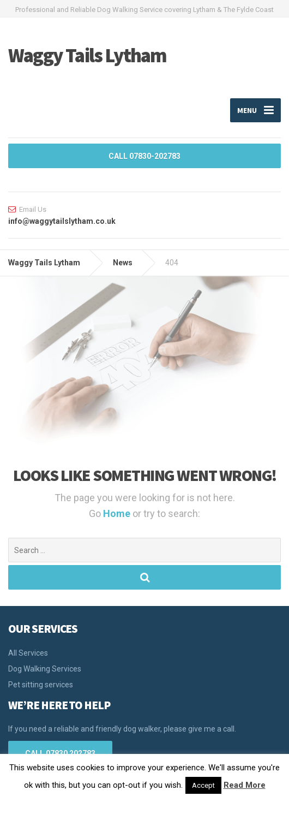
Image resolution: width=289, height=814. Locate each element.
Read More (245, 785)
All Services (28, 653)
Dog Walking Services (44, 668)
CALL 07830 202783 (60, 753)
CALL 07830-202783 (144, 156)
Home (118, 513)
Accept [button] (203, 785)
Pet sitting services (40, 684)
